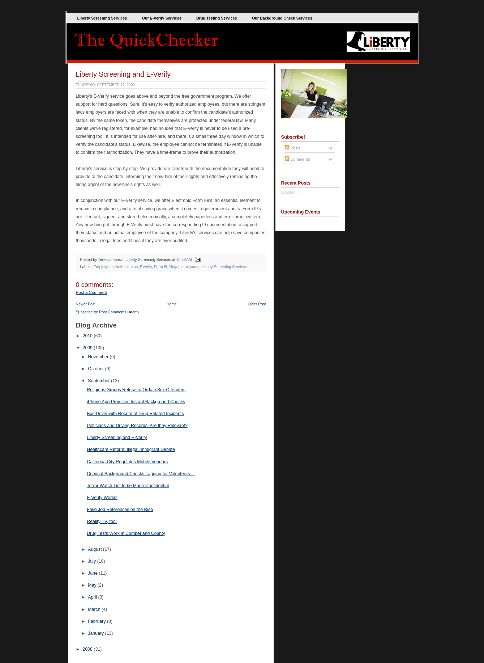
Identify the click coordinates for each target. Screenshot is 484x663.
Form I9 (160, 267)
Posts (292, 148)
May (93, 585)
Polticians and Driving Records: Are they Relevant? (137, 425)
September (99, 380)
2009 (88, 347)
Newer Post (86, 304)
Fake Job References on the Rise (120, 509)
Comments (297, 159)
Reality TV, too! (102, 521)
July (92, 561)
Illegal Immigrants (184, 267)
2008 (88, 649)
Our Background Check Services (282, 18)
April (93, 597)
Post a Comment (91, 292)
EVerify (146, 267)
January (96, 633)
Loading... (290, 192)
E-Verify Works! (102, 497)
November (99, 356)
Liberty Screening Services (102, 18)
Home (172, 304)
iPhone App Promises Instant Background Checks (136, 401)
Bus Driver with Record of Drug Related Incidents (135, 413)
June (93, 573)
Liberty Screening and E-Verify (123, 74)
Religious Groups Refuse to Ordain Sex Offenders (136, 389)
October (96, 368)
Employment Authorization (116, 267)
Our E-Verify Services (161, 18)
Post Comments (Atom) (119, 312)
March (95, 609)
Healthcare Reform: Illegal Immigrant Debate (131, 449)
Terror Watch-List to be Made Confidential (128, 485)
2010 (88, 335)
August (95, 549)
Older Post (257, 304)
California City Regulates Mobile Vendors (127, 461)
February (97, 621)
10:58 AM (184, 259)
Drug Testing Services (216, 18)
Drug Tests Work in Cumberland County (126, 533)
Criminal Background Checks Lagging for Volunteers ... (141, 473)
